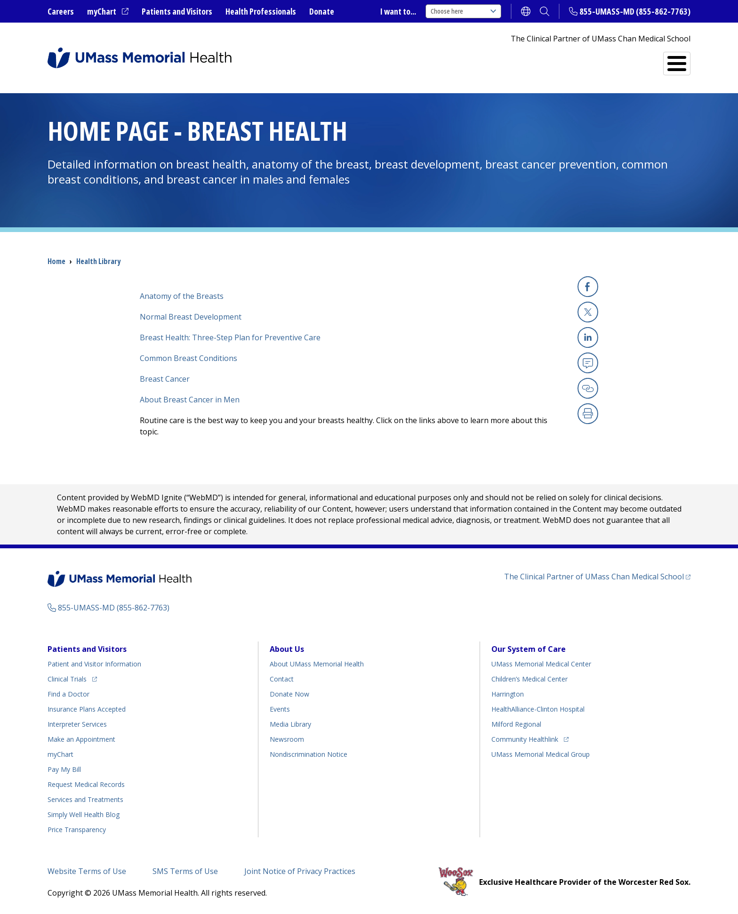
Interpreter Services (77, 724)
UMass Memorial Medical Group (540, 754)
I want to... (398, 11)
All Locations (443, 59)
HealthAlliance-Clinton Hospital (538, 709)
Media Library (290, 724)
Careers (61, 11)
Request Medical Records (86, 784)
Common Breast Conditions (188, 358)
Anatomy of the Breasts (182, 296)
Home (56, 261)
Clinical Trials (72, 677)
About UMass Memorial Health (317, 663)
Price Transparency (77, 829)
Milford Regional (516, 724)
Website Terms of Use (87, 871)
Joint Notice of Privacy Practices (299, 871)
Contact (282, 678)
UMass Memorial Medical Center (541, 663)
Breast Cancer (165, 379)
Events (280, 709)
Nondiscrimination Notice (308, 754)
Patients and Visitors (177, 11)
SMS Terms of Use (185, 871)
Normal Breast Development (190, 317)
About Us (287, 649)
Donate (321, 11)
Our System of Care (528, 649)
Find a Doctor (526, 60)
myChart (107, 12)
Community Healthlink (524, 738)
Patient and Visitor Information (94, 663)
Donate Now (289, 694)
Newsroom (287, 739)
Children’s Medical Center (529, 678)
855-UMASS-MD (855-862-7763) (634, 11)
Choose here (463, 11)
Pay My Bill (64, 769)
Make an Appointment (81, 739)
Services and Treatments (625, 59)
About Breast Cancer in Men (190, 399)
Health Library (98, 261)
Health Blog (84, 814)
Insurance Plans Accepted (87, 709)
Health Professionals (260, 11)
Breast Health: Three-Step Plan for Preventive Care (230, 337)
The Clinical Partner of (597, 576)
